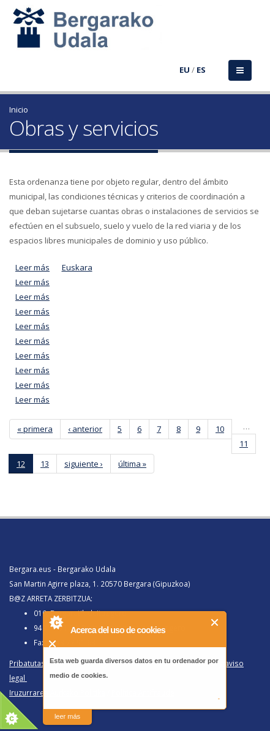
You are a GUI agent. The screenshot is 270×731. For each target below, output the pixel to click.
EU (184, 69)
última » (132, 463)
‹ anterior (85, 428)
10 (220, 428)
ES (201, 69)
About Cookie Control (55, 622)
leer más (67, 716)
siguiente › (83, 463)
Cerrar (215, 622)
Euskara (77, 267)
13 (44, 463)
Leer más (32, 267)
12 (21, 463)
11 (243, 443)
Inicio (18, 109)
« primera (35, 428)
